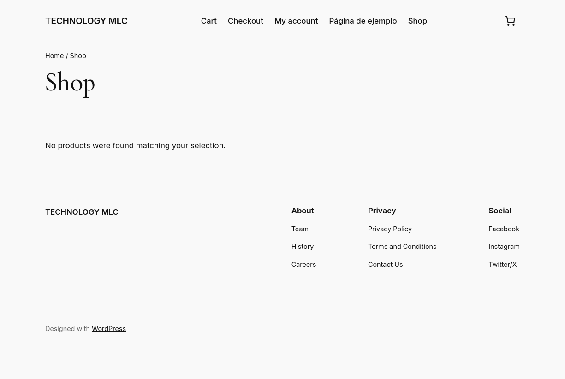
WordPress (109, 328)
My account (296, 20)
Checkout (245, 20)
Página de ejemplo (363, 20)
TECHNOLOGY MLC (86, 21)
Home (54, 56)
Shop (417, 20)
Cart (209, 20)
